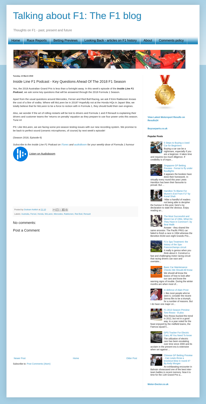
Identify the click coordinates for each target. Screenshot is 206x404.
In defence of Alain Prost (176, 290)
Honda (41, 214)
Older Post (131, 358)
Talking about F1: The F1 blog (77, 15)
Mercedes (58, 214)
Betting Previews (66, 40)
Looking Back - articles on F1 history (111, 40)
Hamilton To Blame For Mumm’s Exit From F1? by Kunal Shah (177, 194)
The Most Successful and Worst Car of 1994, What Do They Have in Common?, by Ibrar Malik (178, 220)
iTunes (65, 144)
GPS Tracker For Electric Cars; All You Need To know (178, 334)
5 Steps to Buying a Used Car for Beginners (176, 144)
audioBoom (80, 144)
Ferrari (33, 214)
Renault (87, 214)
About (148, 40)
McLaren (49, 214)
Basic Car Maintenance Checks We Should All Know (178, 268)
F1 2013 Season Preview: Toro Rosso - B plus (177, 311)
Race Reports (37, 40)
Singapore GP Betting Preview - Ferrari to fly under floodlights (178, 168)
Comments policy (171, 40)
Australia (25, 214)
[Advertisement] (75, 329)
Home (15, 40)
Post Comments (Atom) (38, 363)
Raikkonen (69, 214)
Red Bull (78, 214)
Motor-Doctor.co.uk (158, 384)
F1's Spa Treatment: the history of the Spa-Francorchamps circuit (176, 244)
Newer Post (19, 358)
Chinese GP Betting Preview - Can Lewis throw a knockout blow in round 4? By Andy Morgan (178, 359)
